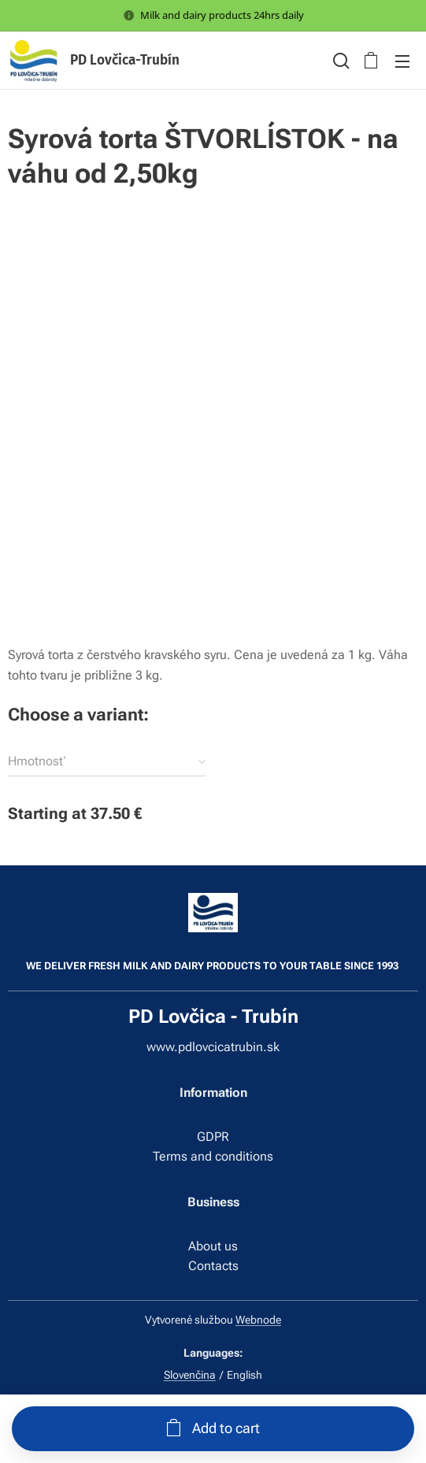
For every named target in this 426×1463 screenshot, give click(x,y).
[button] (339, 60)
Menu (402, 61)
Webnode (258, 1319)
